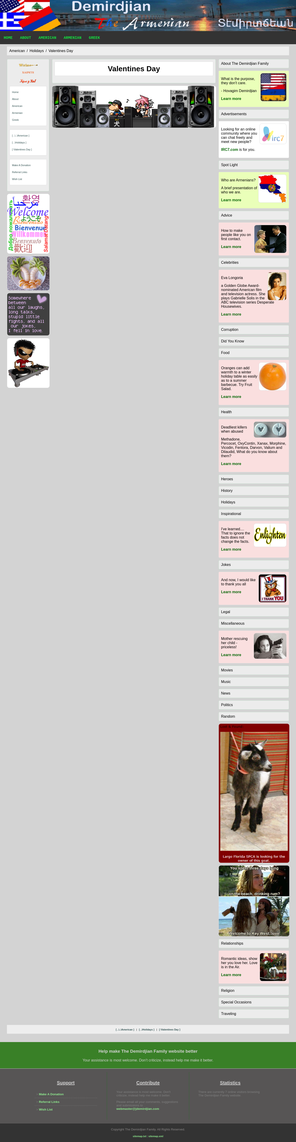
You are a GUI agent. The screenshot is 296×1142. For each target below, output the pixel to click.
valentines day (61, 51)
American (47, 38)
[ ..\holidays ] (19, 142)
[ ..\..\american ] (20, 135)
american (17, 51)
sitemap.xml (155, 1136)
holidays (37, 51)
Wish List (17, 179)
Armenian (72, 38)
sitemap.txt (139, 1136)
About (25, 38)
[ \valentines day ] (22, 149)
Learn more (231, 99)
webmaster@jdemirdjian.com (137, 1109)
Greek (94, 38)
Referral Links (19, 172)
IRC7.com (229, 150)
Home (8, 38)
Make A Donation (21, 165)
